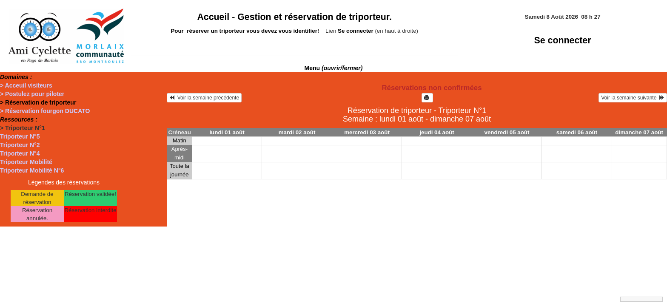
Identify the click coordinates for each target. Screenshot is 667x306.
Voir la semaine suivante (632, 98)
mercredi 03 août (367, 132)
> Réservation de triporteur (38, 102)
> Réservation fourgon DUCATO (45, 111)
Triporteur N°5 (20, 136)
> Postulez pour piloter (32, 94)
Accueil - (294, 17)
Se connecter (562, 40)
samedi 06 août (576, 132)
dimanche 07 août (639, 132)
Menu (334, 68)
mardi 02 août (297, 132)
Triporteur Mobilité (26, 162)
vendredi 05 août (507, 132)
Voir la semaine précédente (204, 98)
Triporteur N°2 (20, 145)
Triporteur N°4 (20, 153)
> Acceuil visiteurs (26, 85)
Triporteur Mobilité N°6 (32, 170)
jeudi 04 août (436, 132)
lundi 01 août (226, 132)
